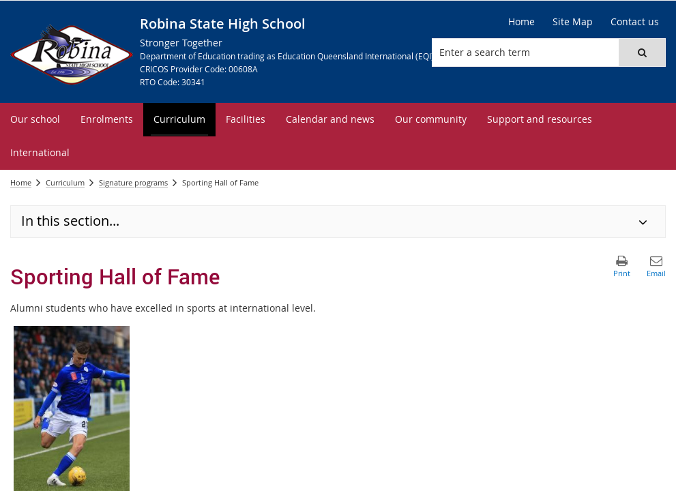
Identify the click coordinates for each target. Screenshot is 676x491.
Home (20, 182)
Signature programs (133, 182)
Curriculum (65, 182)
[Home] (521, 22)
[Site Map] (573, 22)
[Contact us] (635, 22)
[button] (642, 52)
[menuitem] (35, 119)
